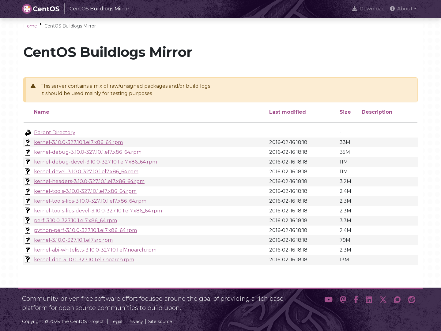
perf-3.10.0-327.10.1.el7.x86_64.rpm (75, 220)
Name (41, 112)
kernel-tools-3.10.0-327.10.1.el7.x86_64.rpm (85, 191)
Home (30, 26)
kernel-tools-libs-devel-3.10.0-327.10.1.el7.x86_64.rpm (98, 211)
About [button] (401, 9)
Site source (160, 321)
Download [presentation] (368, 9)
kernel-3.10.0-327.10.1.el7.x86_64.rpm (78, 142)
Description (377, 112)
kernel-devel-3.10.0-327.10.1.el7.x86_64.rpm (86, 172)
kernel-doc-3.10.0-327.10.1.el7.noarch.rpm (84, 260)
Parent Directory (54, 132)
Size (345, 112)
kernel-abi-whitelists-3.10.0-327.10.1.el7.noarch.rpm (95, 250)
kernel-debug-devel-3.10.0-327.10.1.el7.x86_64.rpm (95, 162)
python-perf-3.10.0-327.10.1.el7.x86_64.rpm (85, 230)
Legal (116, 321)
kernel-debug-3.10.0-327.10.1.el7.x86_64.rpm (87, 152)
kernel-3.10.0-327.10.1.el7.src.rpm (73, 240)
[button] (328, 300)
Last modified (287, 112)
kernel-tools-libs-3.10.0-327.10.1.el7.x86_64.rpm (90, 201)
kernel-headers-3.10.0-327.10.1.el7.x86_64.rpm (89, 181)
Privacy (135, 321)
